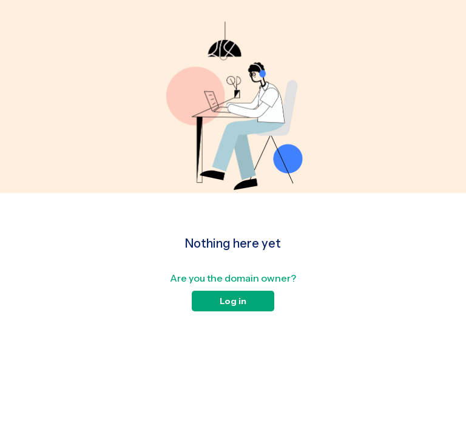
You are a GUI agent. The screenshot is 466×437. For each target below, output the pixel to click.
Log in (233, 301)
